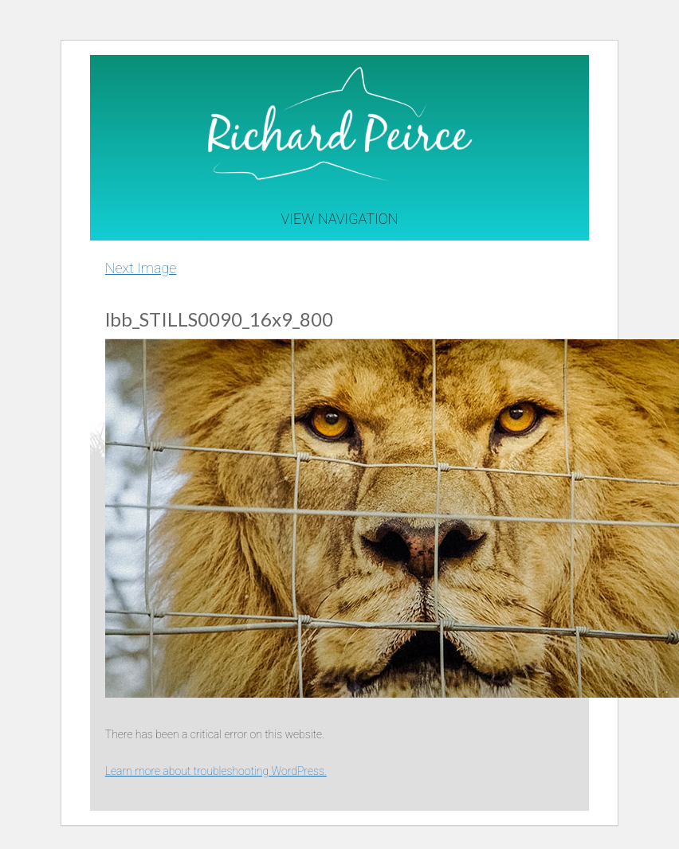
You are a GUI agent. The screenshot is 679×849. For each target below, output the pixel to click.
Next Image (141, 268)
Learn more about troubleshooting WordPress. (216, 771)
